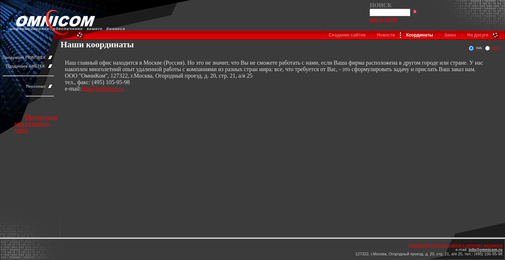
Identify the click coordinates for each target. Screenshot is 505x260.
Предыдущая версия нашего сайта (35, 123)
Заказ (450, 35)
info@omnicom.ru (102, 89)
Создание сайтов (347, 35)
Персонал (35, 86)
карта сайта (384, 19)
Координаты (419, 35)
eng (495, 48)
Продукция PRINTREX (24, 57)
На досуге (477, 35)
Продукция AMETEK (25, 66)
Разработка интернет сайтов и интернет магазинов (455, 245)
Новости (386, 35)
